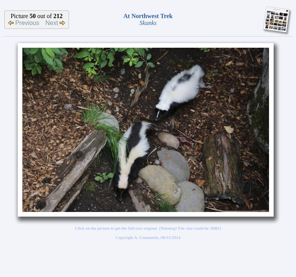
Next (55, 23)
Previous (23, 23)
